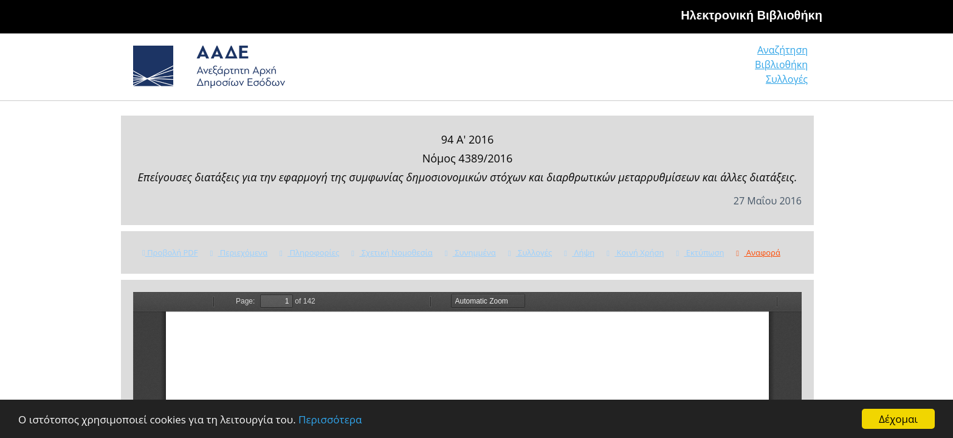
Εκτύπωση (700, 252)
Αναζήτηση (622, 69)
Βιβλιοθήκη (708, 69)
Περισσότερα (330, 419)
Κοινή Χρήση (635, 252)
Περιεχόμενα (238, 252)
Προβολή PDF (170, 252)
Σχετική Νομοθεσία (391, 252)
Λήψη (579, 252)
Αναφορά (758, 252)
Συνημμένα (470, 252)
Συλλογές (788, 69)
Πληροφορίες (309, 252)
